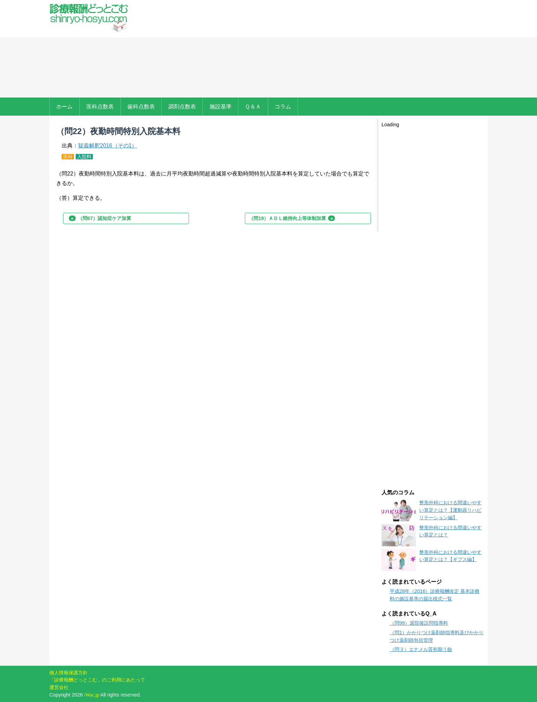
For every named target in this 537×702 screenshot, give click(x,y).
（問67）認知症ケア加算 (100, 218)
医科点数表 (100, 106)
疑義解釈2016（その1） (107, 145)
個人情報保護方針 (68, 672)
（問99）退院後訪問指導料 (419, 623)
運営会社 (58, 687)
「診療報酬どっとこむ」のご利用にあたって (97, 679)
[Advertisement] (312, 50)
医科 (68, 156)
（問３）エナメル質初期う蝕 (421, 649)
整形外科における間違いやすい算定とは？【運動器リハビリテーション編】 (450, 510)
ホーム (64, 106)
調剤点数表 (182, 106)
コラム (283, 106)
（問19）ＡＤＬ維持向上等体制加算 (292, 218)
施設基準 (221, 106)
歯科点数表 (141, 106)
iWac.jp (91, 695)
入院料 (84, 156)
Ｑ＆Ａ (253, 106)
